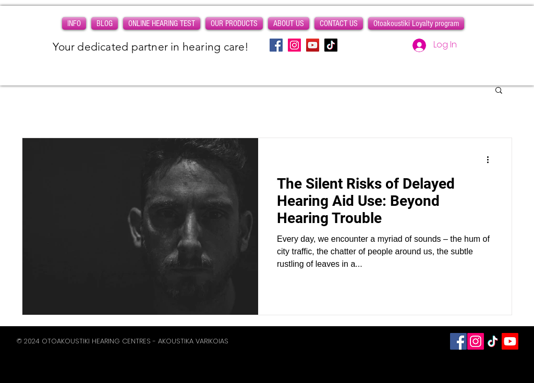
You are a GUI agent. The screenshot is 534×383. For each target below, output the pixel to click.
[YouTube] (312, 45)
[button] (74, 23)
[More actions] (491, 159)
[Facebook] (276, 45)
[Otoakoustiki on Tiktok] (492, 341)
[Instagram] (294, 45)
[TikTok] (330, 45)
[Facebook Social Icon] (458, 341)
